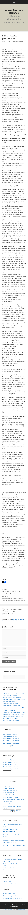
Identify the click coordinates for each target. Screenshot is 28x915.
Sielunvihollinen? (8, 801)
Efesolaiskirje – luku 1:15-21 (11, 741)
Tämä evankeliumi (8, 792)
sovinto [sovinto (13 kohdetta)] (22, 714)
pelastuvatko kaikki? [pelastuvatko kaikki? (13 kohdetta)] (19, 712)
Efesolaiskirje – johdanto (10, 734)
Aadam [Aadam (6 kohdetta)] (4, 693)
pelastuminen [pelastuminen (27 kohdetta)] (8, 712)
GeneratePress (14, 906)
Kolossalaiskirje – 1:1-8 (10, 762)
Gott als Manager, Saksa (10, 896)
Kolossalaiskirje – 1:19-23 (10, 769)
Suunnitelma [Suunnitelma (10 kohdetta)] (15, 716)
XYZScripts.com (21, 909)
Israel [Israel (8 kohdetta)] (23, 699)
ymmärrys (5, 596)
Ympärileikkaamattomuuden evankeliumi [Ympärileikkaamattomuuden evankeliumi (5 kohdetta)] (11, 720)
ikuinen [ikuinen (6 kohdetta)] (16, 699)
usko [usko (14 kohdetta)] (7, 718)
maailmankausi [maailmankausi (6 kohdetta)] (12, 708)
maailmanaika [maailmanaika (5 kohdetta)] (6, 708)
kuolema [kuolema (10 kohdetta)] (19, 705)
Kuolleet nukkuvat (8, 788)
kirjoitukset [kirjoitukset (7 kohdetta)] (12, 703)
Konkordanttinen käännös (14, 11)
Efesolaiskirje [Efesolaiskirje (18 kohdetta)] (16, 695)
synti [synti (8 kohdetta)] (19, 716)
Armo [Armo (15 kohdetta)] (9, 695)
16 (17, 810)
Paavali (12, 591)
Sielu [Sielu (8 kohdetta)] (18, 714)
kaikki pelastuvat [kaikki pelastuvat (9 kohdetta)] (12, 701)
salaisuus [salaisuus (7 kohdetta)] (9, 714)
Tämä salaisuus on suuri (10, 797)
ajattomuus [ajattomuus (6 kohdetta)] (5, 695)
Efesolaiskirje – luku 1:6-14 (11, 738)
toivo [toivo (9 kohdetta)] (4, 718)
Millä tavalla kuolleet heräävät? (12, 795)
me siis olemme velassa (10, 790)
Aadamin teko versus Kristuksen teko (13, 598)
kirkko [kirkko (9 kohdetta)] (16, 703)
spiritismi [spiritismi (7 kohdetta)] (10, 716)
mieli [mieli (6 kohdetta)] (17, 708)
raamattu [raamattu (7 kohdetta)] (5, 714)
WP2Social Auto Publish (8, 909)
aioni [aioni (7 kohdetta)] (24, 693)
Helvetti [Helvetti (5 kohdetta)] (10, 697)
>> (12, 745)
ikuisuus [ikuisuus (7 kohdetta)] (20, 699)
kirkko (4, 591)
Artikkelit (5, 589)
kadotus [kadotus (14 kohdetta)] (5, 701)
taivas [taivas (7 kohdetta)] (22, 716)
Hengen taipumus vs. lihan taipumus (14, 786)
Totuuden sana (14, 594)
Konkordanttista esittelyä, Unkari (12, 898)
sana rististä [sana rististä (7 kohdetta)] (14, 714)
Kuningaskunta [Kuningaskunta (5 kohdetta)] (14, 705)
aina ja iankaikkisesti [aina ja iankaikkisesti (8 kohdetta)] (18, 693)
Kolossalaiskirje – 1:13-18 (10, 767)
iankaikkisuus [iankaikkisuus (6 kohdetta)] (12, 699)
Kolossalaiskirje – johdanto (11, 760)
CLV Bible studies (8, 882)
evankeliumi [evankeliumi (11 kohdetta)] (6, 697)
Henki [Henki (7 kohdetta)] (14, 697)
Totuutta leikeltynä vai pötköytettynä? (13, 600)
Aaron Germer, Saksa (9, 893)
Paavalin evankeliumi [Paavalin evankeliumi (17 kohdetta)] (9, 710)
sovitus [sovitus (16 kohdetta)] (5, 716)
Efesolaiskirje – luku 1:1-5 (10, 736)
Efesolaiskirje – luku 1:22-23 (11, 743)
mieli (7, 591)
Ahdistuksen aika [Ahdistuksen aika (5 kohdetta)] (9, 693)
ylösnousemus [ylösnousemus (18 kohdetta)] (13, 718)
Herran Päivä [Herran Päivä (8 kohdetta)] (19, 697)
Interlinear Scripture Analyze (11, 884)
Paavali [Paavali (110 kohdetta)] (21, 707)
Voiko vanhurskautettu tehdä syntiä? (14, 799)
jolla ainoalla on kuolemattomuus (13, 804)
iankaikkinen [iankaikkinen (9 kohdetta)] (6, 699)
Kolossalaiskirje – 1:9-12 (10, 764)
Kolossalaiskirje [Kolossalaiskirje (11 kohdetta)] (7, 705)
